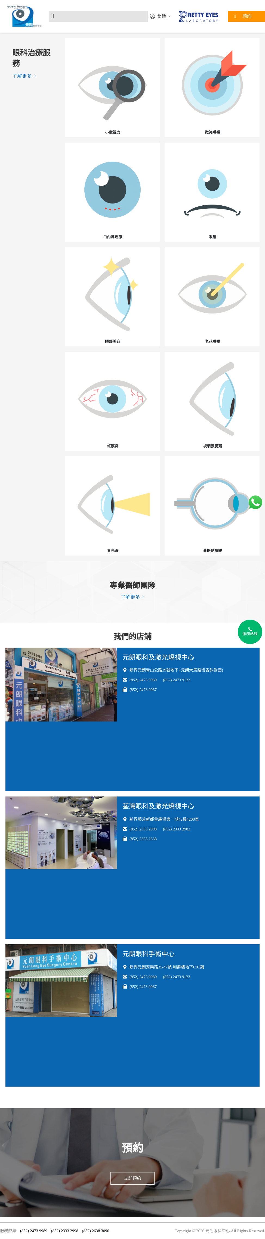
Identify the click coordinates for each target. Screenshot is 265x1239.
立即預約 (132, 1178)
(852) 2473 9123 (176, 680)
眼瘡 (212, 237)
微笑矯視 (212, 132)
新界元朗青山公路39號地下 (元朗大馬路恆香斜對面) (176, 670)
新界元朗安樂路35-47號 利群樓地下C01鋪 (167, 967)
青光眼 (112, 551)
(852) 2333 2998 (143, 829)
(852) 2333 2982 (176, 829)
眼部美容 (112, 342)
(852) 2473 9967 (143, 690)
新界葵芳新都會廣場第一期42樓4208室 (164, 819)
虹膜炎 (112, 446)
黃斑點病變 (212, 551)
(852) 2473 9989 (143, 680)
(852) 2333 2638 (143, 839)
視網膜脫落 (212, 446)
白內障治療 (112, 237)
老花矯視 (212, 342)
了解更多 (24, 76)
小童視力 (112, 132)
